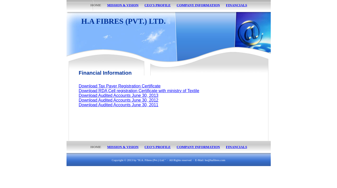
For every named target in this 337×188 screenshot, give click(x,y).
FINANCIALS (236, 147)
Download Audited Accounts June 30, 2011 (118, 105)
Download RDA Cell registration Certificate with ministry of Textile (139, 91)
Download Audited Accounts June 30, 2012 (118, 100)
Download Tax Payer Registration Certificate (120, 86)
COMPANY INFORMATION (198, 147)
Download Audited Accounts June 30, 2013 (118, 95)
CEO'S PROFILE (158, 147)
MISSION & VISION (123, 147)
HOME (95, 147)
